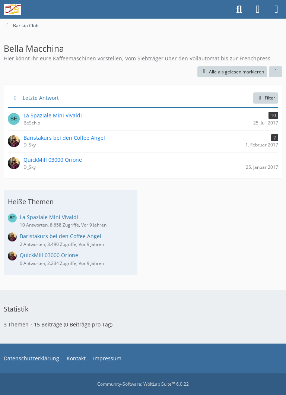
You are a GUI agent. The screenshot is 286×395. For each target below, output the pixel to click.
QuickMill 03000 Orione (49, 255)
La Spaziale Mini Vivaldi (49, 217)
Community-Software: (143, 384)
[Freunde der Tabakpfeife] (12, 9)
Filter (265, 98)
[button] (275, 72)
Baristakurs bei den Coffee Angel (60, 236)
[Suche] (239, 9)
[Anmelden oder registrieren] (257, 9)
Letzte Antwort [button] (41, 97)
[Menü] (276, 9)
